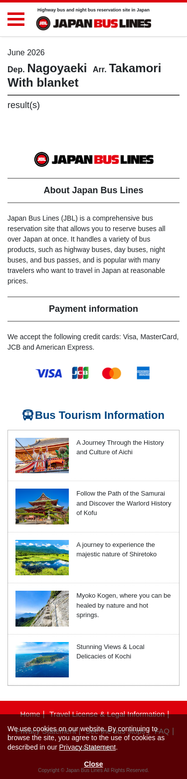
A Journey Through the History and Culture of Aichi (120, 447)
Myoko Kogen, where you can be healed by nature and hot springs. (123, 605)
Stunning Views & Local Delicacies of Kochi (110, 651)
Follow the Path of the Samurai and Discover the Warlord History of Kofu (123, 503)
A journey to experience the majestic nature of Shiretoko (116, 549)
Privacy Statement (87, 747)
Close (93, 764)
